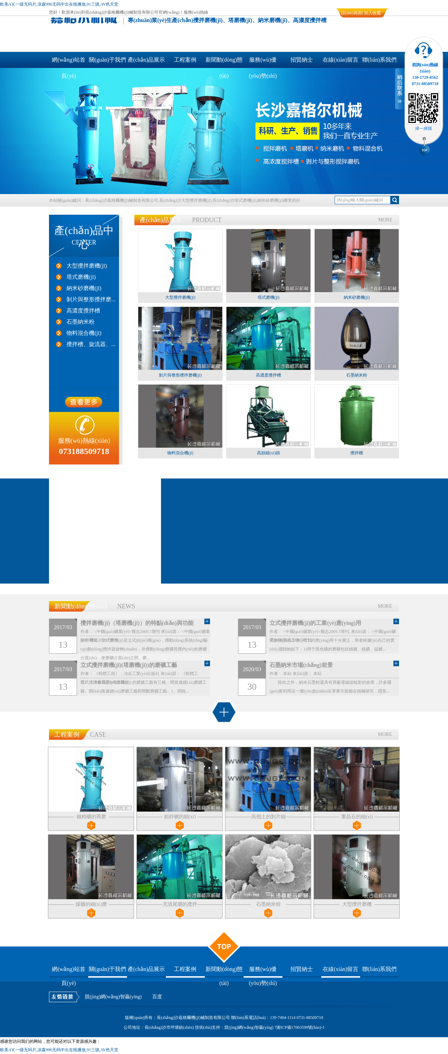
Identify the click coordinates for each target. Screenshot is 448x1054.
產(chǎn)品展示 (146, 60)
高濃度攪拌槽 (83, 311)
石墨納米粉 (80, 322)
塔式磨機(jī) (81, 277)
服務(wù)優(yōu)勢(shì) (263, 62)
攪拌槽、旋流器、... (90, 344)
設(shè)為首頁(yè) (351, 14)
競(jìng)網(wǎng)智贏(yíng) (113, 996)
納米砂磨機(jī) (84, 288)
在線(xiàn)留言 (340, 60)
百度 (157, 996)
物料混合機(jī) (84, 333)
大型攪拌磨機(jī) (86, 266)
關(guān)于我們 (107, 60)
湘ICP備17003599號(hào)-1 (300, 1027)
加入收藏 (372, 13)
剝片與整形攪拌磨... (90, 299)
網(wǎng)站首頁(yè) (68, 62)
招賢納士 (301, 60)
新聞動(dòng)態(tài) (224, 62)
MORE (385, 219)
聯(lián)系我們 (379, 60)
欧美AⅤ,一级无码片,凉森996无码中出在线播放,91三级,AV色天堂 (59, 4)
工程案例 (185, 60)
